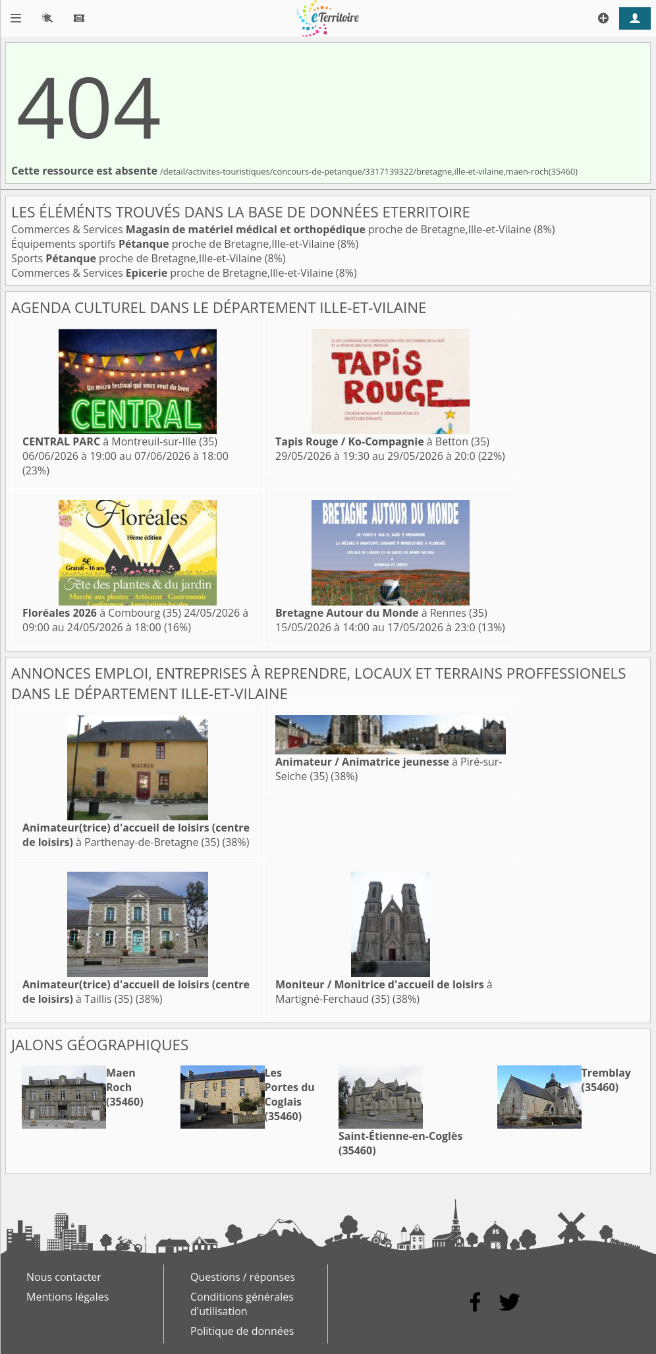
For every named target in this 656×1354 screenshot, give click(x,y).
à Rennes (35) (381, 613)
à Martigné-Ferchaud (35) (384, 991)
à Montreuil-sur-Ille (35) (119, 441)
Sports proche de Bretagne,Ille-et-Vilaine (138, 258)
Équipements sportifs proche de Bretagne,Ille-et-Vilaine (174, 244)
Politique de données (242, 1331)
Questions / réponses (242, 1277)
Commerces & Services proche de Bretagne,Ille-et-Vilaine (272, 229)
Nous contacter (63, 1277)
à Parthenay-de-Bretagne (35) (136, 834)
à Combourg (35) (101, 613)
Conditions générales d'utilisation (242, 1303)
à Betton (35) (382, 441)
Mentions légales (67, 1296)
